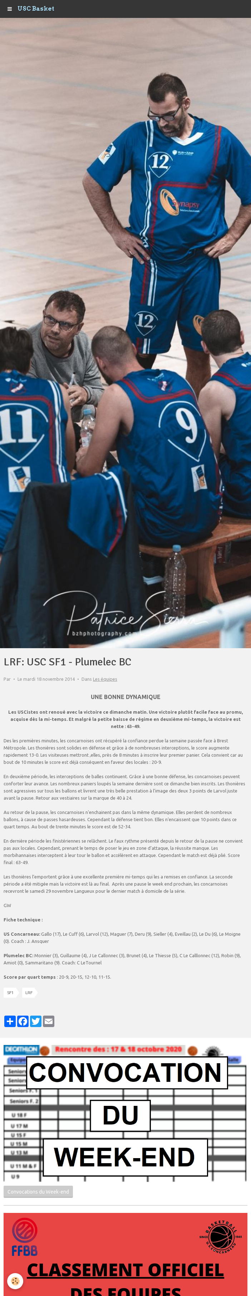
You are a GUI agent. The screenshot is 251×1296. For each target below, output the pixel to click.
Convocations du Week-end (38, 1192)
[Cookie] (15, 1281)
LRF (29, 992)
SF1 (10, 992)
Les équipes (105, 678)
